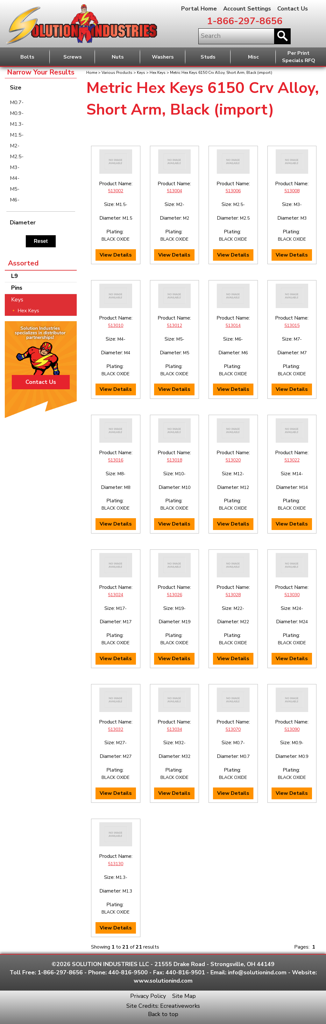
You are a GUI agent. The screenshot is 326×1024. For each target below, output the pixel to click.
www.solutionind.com (163, 981)
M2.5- (17, 156)
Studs (208, 56)
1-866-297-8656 (244, 21)
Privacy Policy (148, 996)
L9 (14, 276)
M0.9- (17, 113)
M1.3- (17, 124)
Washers (163, 56)
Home (91, 72)
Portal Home (199, 8)
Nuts (118, 56)
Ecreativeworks (180, 1006)
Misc (253, 56)
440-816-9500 (128, 972)
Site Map (184, 996)
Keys (141, 72)
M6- (14, 199)
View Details (116, 254)
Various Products (117, 72)
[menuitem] (40, 102)
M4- (14, 178)
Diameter (42, 222)
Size (42, 87)
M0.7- (17, 102)
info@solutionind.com (257, 972)
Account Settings (247, 8)
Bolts (27, 56)
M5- (14, 189)
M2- (14, 145)
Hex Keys (158, 72)
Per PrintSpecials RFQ (298, 57)
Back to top (163, 1014)
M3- (14, 167)
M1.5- (17, 134)
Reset (41, 241)
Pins (16, 288)
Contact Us (292, 8)
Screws (72, 56)
